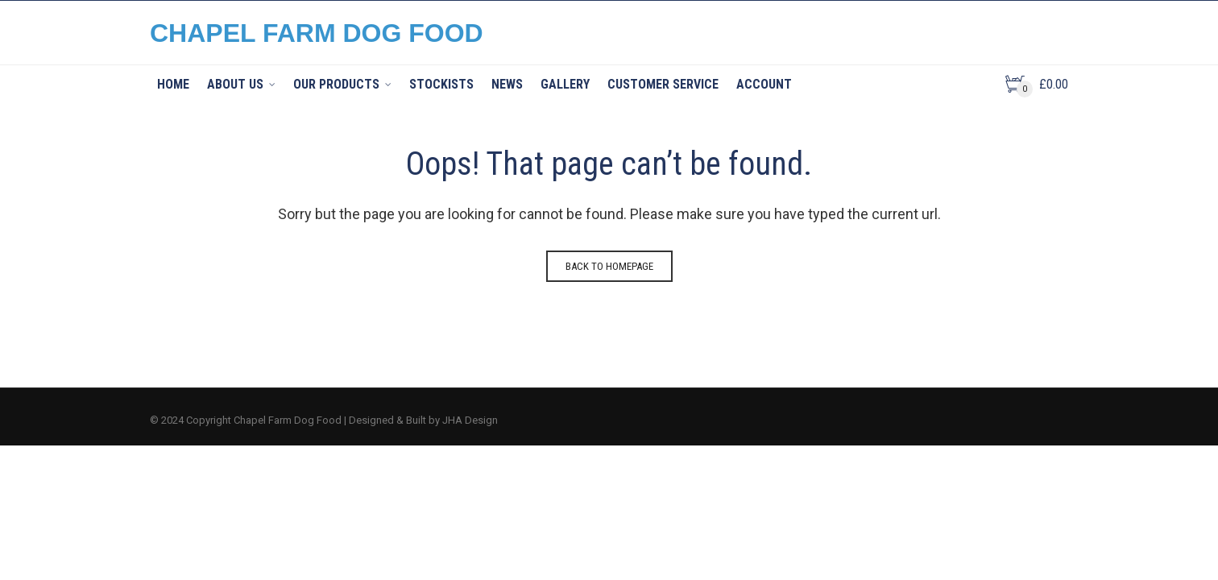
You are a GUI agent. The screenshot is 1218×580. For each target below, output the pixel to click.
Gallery (565, 84)
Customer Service (663, 84)
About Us (235, 84)
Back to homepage (609, 266)
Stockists (441, 84)
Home (173, 84)
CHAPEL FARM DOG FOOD (316, 33)
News (507, 84)
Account (764, 84)
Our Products (336, 84)
